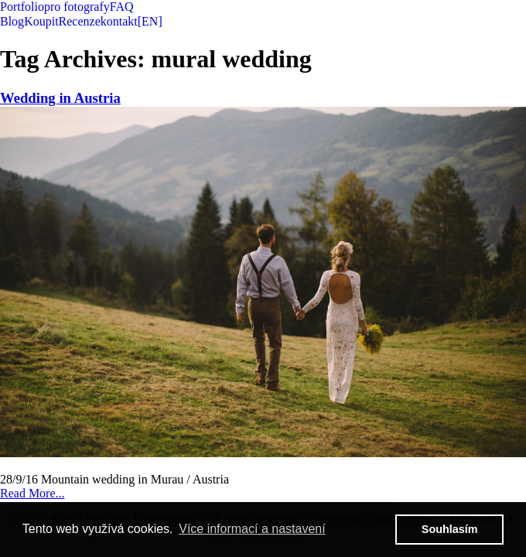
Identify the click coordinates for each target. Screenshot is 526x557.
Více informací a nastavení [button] (252, 528)
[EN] (150, 21)
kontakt (119, 21)
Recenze (80, 21)
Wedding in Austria (60, 98)
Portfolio (22, 6)
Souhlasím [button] (450, 529)
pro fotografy (77, 6)
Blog (12, 21)
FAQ (122, 6)
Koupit (41, 21)
